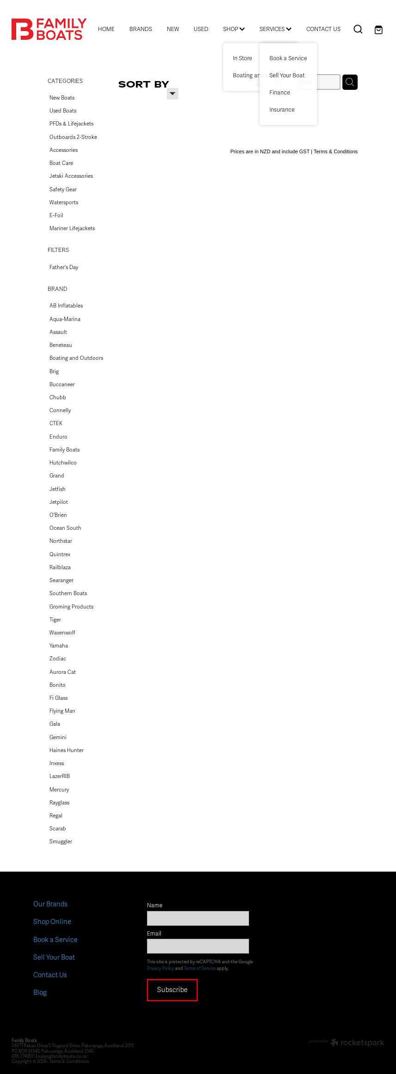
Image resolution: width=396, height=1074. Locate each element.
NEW (173, 29)
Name (155, 906)
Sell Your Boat (54, 957)
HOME (106, 29)
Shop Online (52, 921)
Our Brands (50, 904)
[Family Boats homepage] (49, 29)
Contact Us (50, 975)
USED (201, 29)
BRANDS (140, 29)
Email (154, 934)
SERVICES (276, 29)
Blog (40, 992)
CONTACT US (323, 29)
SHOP (234, 29)
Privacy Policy (160, 968)
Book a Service (55, 940)
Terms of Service (200, 968)
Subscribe (172, 990)
